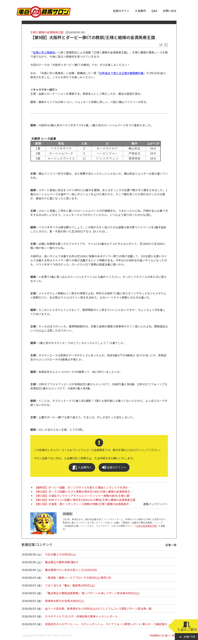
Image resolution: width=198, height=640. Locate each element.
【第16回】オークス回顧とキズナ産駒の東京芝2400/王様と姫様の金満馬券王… (83, 491)
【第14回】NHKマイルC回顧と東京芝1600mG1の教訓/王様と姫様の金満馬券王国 (84, 500)
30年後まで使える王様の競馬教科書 (121, 73)
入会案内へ (82, 467)
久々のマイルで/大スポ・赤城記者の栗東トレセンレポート (81, 616)
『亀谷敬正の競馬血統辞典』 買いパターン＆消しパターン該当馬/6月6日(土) (92, 593)
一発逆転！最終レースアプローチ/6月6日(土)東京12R (78, 577)
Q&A (154, 11)
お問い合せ (169, 11)
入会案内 (140, 11)
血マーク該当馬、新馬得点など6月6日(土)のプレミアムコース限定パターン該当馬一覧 (98, 608)
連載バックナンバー (155, 504)
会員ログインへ (114, 467)
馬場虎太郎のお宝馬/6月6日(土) (64, 601)
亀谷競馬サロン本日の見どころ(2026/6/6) (71, 570)
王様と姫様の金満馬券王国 (46, 32)
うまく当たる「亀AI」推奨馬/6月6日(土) (70, 585)
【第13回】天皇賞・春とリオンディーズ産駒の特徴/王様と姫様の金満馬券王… (83, 504)
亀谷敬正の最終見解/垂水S (61, 562)
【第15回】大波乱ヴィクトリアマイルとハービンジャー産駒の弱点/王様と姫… (83, 496)
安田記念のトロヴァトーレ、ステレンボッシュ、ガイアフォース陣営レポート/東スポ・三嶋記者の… (107, 624)
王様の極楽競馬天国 (146, 525)
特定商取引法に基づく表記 (163, 635)
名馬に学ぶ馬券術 (44, 52)
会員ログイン (121, 11)
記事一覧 (170, 545)
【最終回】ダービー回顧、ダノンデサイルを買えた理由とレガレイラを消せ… (82, 487)
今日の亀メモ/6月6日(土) (60, 554)
